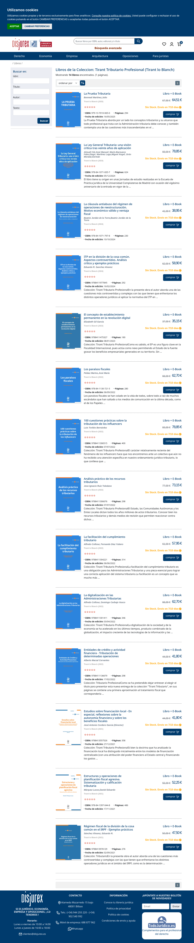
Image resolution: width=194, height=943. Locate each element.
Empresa (72, 56)
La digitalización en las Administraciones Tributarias (102, 596)
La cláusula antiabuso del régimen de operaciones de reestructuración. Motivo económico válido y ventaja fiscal (108, 209)
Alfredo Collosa (91, 544)
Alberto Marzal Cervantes (96, 660)
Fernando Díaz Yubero (112, 544)
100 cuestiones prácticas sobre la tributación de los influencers (105, 422)
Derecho (19, 56)
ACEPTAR (14, 26)
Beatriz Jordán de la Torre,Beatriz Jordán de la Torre (107, 219)
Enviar (176, 906)
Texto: (16, 108)
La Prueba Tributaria (97, 93)
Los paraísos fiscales (97, 369)
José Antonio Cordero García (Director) (103, 725)
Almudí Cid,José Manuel (96, 152)
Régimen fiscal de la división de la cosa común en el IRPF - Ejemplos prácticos (109, 827)
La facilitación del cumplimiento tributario (104, 538)
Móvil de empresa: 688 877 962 (77, 922)
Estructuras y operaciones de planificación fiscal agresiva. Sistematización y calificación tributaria (103, 781)
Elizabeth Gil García (94, 322)
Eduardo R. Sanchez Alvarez (98, 267)
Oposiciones (130, 56)
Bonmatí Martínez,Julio (95, 97)
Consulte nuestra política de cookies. (111, 15)
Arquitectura (100, 56)
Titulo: (16, 86)
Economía (45, 56)
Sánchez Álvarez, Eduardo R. (98, 833)
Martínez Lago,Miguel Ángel (111, 154)
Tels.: (61, 912)
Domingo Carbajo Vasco (113, 602)
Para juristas (161, 56)
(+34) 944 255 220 (77, 912)
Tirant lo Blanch (90, 101)
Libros (17, 63)
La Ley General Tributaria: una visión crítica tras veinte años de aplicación (107, 146)
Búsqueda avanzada (108, 48)
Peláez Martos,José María (97, 373)
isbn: (15, 76)
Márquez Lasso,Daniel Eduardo (99, 790)
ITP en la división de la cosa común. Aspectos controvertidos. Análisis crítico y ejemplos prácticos (107, 260)
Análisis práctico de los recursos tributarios (104, 480)
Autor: (16, 97)
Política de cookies (118, 914)
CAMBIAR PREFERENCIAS (37, 26)
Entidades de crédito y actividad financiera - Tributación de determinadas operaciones (104, 653)
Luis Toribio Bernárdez (95, 427)
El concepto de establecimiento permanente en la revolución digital (107, 316)
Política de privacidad (119, 908)
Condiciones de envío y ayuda (118, 920)
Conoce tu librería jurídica (118, 902)
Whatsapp (75, 928)
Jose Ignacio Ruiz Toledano (98, 486)
